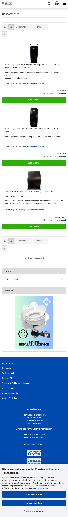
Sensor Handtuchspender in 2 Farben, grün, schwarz (28, 191)
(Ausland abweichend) (35, 83)
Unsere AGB (7, 378)
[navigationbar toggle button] (64, 4)
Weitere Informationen (34, 511)
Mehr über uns (8, 388)
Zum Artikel (34, 100)
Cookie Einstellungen (11, 398)
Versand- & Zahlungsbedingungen (16, 383)
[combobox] (23, 27)
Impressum (7, 368)
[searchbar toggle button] (49, 4)
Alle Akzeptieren (34, 494)
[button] (5, 27)
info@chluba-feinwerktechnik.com (37, 429)
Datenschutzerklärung (41, 488)
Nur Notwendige (34, 503)
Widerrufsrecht (8, 373)
